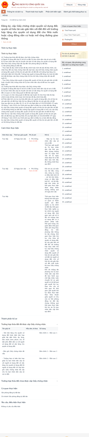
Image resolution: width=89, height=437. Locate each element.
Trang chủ (4, 20)
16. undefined (67, 127)
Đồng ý (74, 44)
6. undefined (66, 88)
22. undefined (67, 151)
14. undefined (67, 119)
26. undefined (67, 167)
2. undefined (66, 72)
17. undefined (67, 131)
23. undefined (67, 155)
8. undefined (66, 96)
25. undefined (67, 163)
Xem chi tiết (7, 42)
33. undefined (67, 194)
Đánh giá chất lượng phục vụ (75, 12)
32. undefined (67, 190)
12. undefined (67, 112)
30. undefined (67, 182)
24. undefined (67, 159)
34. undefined (67, 198)
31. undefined (67, 186)
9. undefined (66, 100)
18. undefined (67, 135)
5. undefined (66, 84)
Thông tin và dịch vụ (15, 12)
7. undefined (66, 92)
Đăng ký (69, 5)
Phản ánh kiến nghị (53, 12)
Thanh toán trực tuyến (34, 12)
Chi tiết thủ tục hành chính (18, 20)
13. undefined (67, 116)
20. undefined (67, 143)
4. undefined (66, 80)
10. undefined (67, 104)
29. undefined (67, 178)
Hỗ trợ (5, 15)
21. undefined (67, 147)
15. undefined (67, 123)
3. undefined (66, 76)
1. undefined (66, 68)
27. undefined (67, 170)
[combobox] (74, 35)
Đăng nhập (82, 5)
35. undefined (67, 202)
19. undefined (67, 139)
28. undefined (67, 174)
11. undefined (67, 108)
